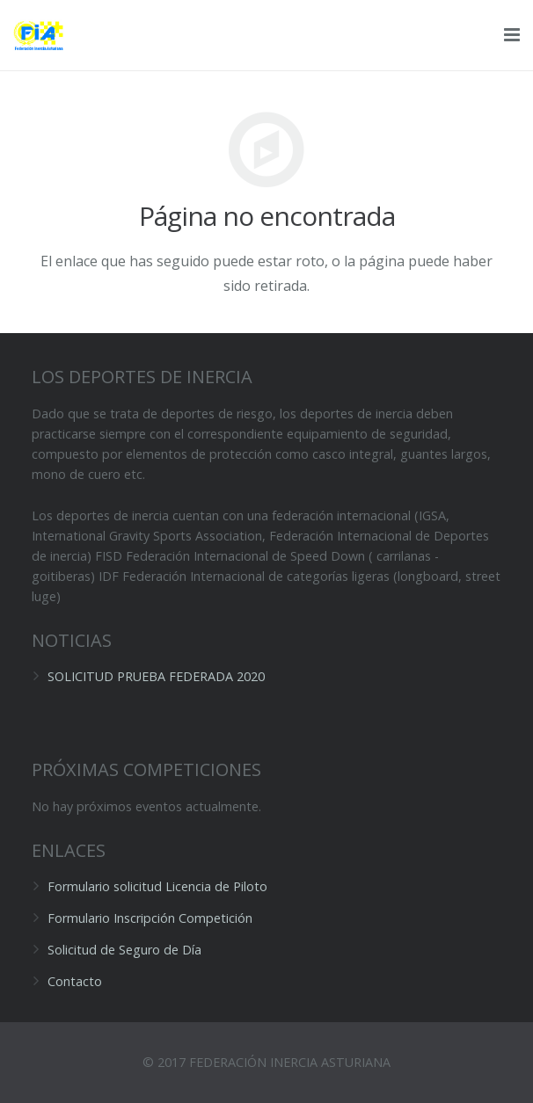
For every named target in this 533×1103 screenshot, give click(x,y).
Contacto (74, 981)
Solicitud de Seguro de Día (124, 949)
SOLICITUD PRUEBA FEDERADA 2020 (156, 676)
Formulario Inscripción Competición (149, 918)
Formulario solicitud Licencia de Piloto (157, 886)
